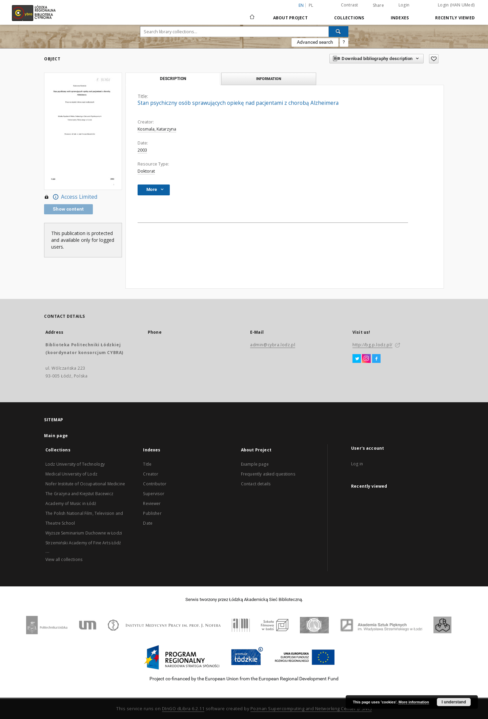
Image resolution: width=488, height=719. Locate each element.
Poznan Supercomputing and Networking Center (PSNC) (311, 709)
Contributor (154, 484)
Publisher (152, 513)
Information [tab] (268, 78)
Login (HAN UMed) (456, 5)
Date (147, 523)
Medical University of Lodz (71, 474)
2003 (142, 150)
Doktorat (146, 171)
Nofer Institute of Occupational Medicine (85, 484)
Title (147, 464)
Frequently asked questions (268, 474)
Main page (56, 436)
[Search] (338, 31)
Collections (349, 18)
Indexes (400, 18)
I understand (454, 702)
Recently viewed (455, 18)
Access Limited (70, 197)
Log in (357, 464)
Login (404, 5)
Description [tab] (173, 78)
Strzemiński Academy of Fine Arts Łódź (83, 543)
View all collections (63, 559)
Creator (150, 474)
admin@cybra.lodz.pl (272, 345)
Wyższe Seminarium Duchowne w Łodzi (83, 533)
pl (311, 5)
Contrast (349, 5)
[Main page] (252, 14)
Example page (255, 464)
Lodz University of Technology (75, 464)
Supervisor (153, 494)
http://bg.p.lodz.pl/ (372, 345)
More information (414, 702)
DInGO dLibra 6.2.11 (183, 709)
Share (378, 5)
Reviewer (152, 503)
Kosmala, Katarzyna (157, 129)
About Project (290, 18)
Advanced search (315, 42)
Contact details (255, 484)
